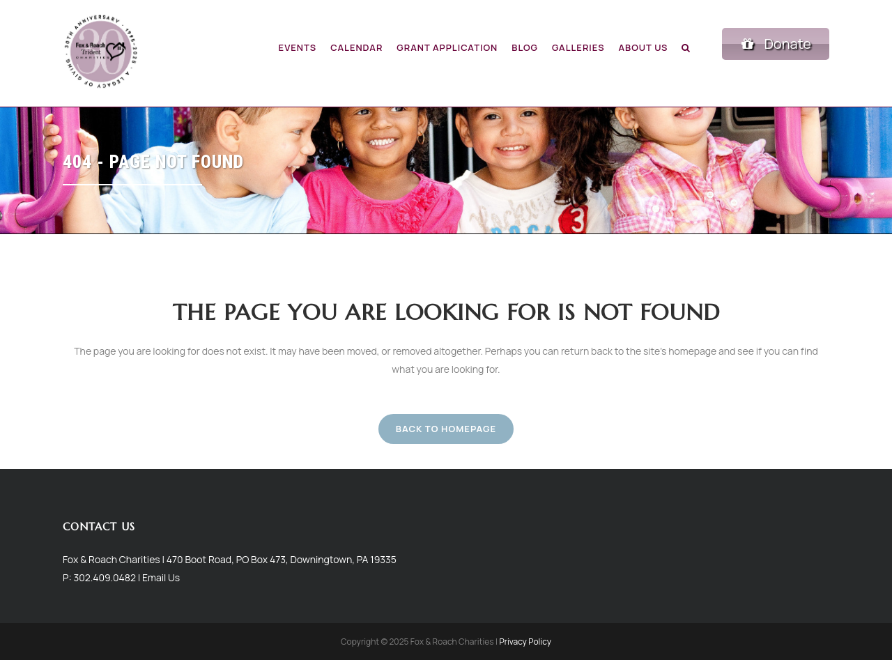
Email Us (161, 577)
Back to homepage (446, 428)
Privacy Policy (525, 641)
